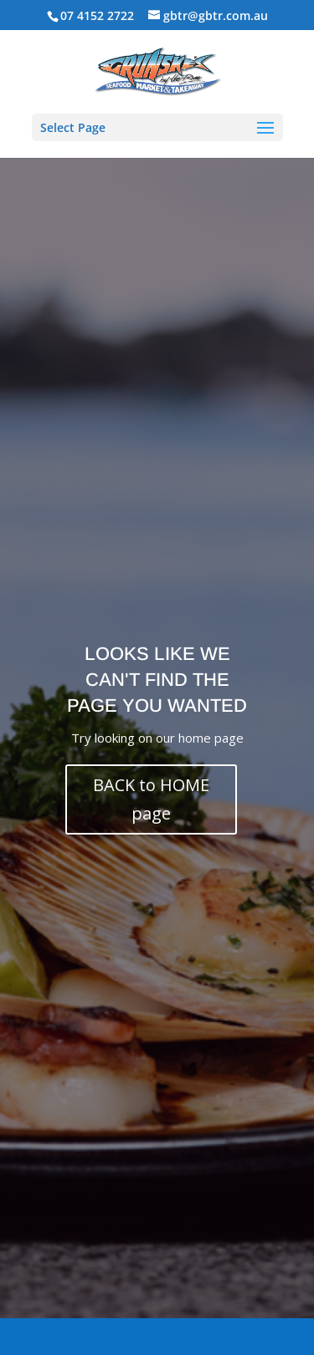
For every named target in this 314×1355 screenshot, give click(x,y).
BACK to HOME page (151, 799)
